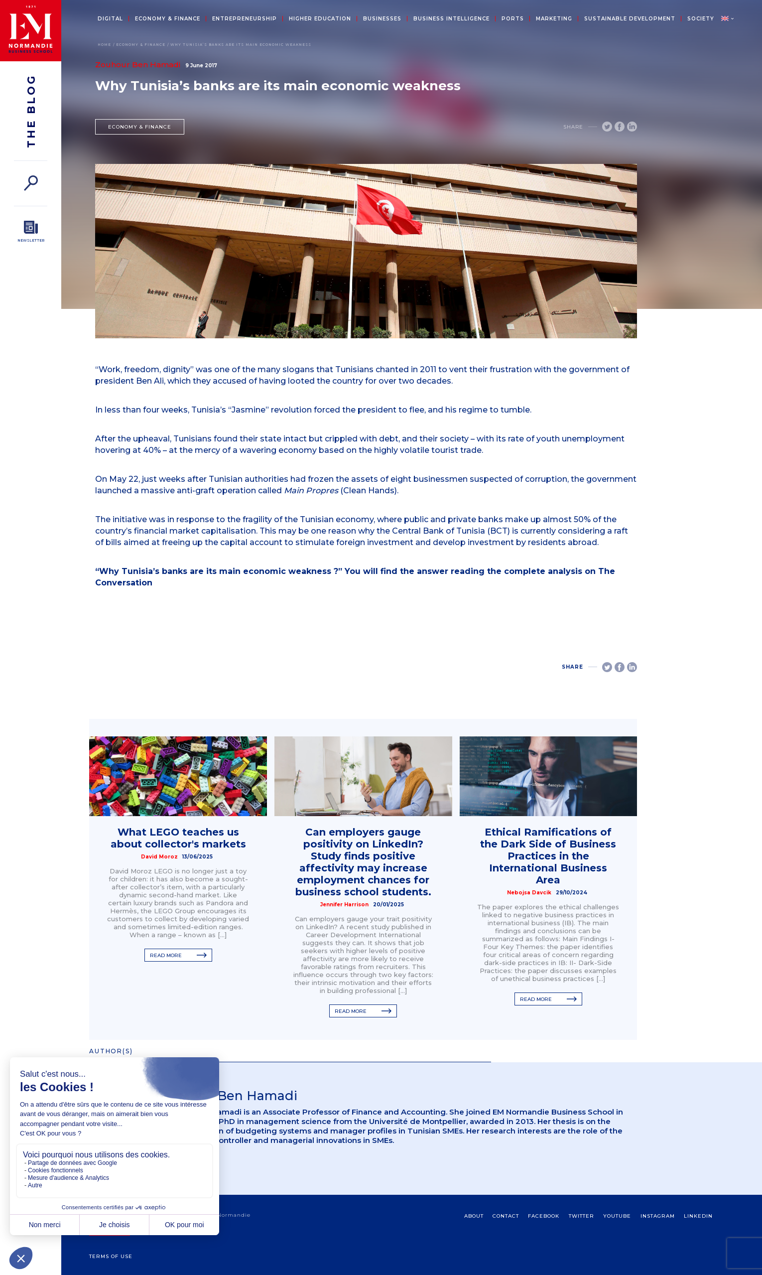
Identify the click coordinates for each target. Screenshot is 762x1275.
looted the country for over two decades (369, 381)
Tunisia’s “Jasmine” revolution (251, 410)
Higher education (320, 18)
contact (506, 1216)
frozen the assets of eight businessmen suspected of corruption (437, 479)
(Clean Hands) (340, 490)
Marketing (554, 18)
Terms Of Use (110, 1256)
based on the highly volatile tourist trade (400, 450)
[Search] (30, 183)
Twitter (581, 1216)
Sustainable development (629, 18)
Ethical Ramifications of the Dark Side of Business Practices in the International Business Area (548, 856)
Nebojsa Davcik (529, 892)
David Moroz (159, 856)
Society (700, 18)
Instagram (657, 1216)
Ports (513, 18)
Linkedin (698, 1216)
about (474, 1216)
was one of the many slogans (255, 369)
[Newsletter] (30, 232)
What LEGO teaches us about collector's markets (178, 838)
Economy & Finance (167, 18)
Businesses (382, 18)
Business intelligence (451, 18)
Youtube (617, 1216)
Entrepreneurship (244, 18)
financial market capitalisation (195, 531)
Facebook (543, 1216)
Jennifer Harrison (344, 904)
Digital (110, 18)
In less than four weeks (141, 410)
